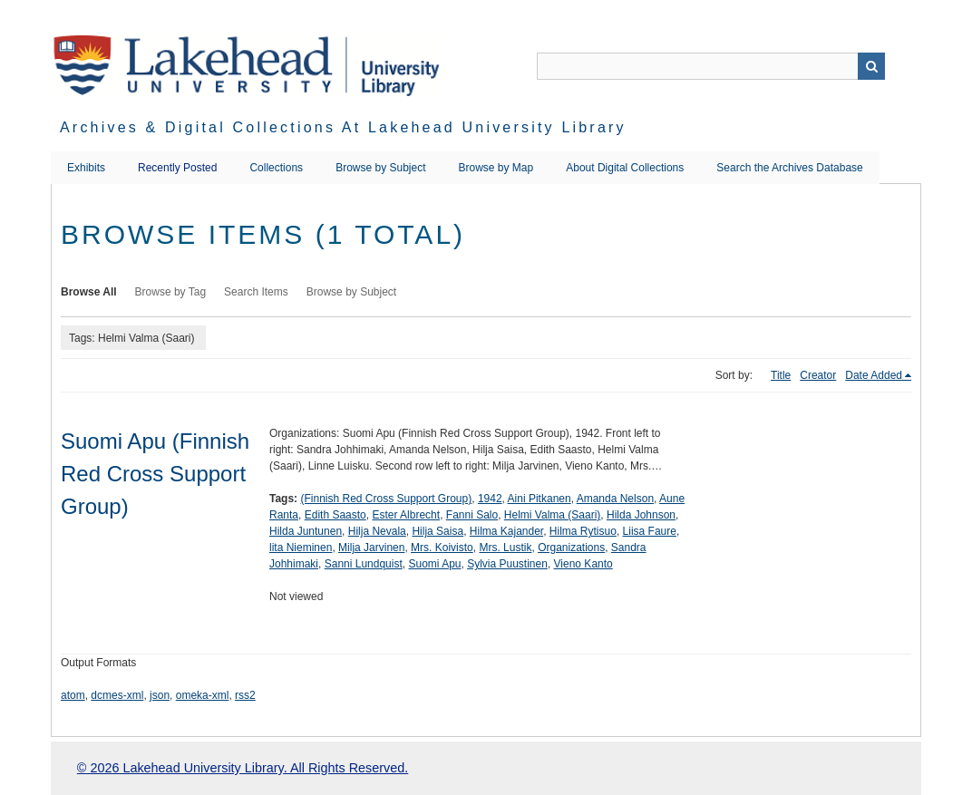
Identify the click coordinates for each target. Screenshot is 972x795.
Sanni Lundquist (364, 563)
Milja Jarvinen (371, 547)
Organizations (571, 547)
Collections (276, 167)
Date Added (873, 375)
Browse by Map (496, 167)
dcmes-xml (117, 695)
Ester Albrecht (406, 515)
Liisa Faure (649, 531)
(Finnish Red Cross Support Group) (385, 498)
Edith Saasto (335, 515)
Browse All (89, 292)
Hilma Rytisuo (583, 531)
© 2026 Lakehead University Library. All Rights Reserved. (242, 768)
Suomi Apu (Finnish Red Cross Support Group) (155, 474)
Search (871, 66)
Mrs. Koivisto (442, 547)
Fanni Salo (472, 515)
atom (73, 695)
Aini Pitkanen (539, 498)
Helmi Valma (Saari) (552, 515)
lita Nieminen (300, 547)
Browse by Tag (171, 292)
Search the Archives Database (789, 167)
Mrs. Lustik (505, 547)
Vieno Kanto (583, 563)
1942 (490, 498)
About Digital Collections (625, 167)
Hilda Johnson (641, 515)
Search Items (256, 292)
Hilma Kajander (506, 531)
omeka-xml (202, 695)
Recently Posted (177, 167)
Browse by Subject (380, 167)
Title (781, 375)
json (160, 695)
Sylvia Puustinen (507, 563)
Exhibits (86, 167)
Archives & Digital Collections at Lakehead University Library (343, 127)
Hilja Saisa (437, 531)
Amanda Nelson (615, 498)
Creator (818, 375)
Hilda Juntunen (305, 531)
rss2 (245, 695)
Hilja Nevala (377, 531)
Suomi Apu (434, 563)
